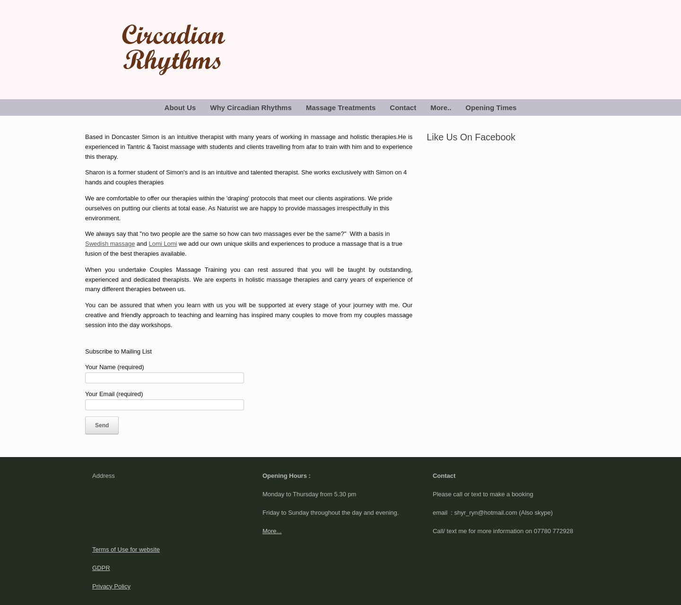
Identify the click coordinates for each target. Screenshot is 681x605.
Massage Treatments (341, 108)
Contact (403, 108)
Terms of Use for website (126, 549)
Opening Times (490, 108)
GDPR (101, 567)
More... (271, 531)
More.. (440, 108)
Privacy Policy (111, 586)
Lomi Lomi (162, 243)
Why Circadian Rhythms (251, 108)
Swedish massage (110, 243)
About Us (180, 108)
